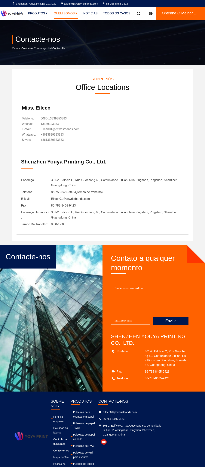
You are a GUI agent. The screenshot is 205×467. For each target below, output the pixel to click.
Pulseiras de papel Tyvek (102, 423)
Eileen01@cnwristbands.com (79, 3)
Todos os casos (116, 13)
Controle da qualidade (69, 430)
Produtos (38, 13)
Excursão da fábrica (68, 423)
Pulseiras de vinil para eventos (106, 444)
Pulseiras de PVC (98, 437)
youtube (135, 447)
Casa (18, 13)
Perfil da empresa (66, 417)
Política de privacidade (69, 450)
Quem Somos (66, 13)
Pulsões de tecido (98, 450)
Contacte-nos (64, 437)
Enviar (170, 326)
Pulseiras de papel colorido (104, 430)
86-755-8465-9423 (115, 3)
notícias (90, 13)
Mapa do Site (64, 444)
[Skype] (53, 145)
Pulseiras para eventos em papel (107, 417)
